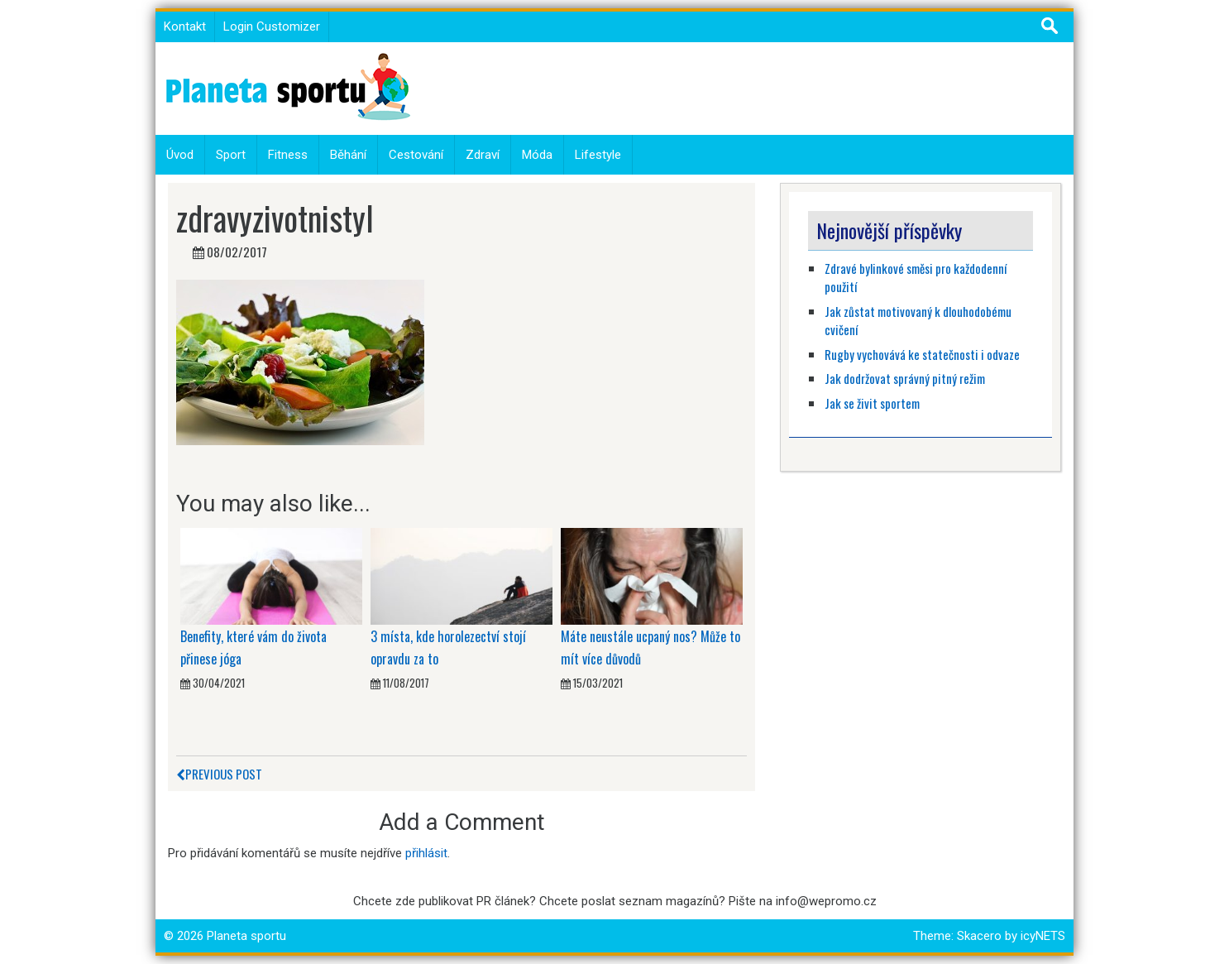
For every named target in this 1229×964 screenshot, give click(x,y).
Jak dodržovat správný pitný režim (906, 378)
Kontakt (185, 26)
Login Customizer (271, 26)
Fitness (288, 154)
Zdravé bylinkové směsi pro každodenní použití (916, 277)
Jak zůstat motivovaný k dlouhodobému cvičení (918, 320)
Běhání (348, 154)
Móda (537, 154)
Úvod (180, 154)
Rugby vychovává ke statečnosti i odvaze (922, 354)
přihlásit (426, 853)
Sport (231, 154)
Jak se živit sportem (873, 403)
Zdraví (483, 154)
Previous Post (219, 774)
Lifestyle (598, 154)
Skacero (979, 935)
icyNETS (1043, 935)
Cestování (416, 154)
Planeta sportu (246, 935)
